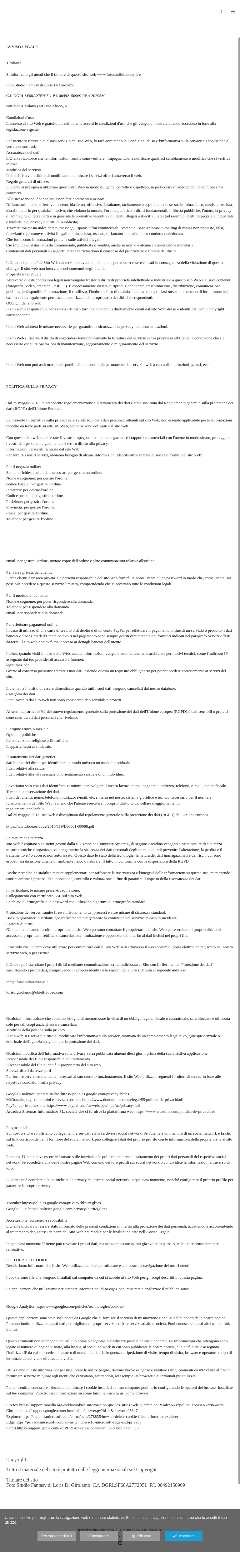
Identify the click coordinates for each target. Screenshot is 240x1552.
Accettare (183, 1536)
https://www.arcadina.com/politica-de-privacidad (175, 1111)
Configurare (99, 1536)
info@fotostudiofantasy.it (27, 982)
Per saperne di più (56, 1536)
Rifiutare (141, 1536)
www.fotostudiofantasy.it (117, 74)
